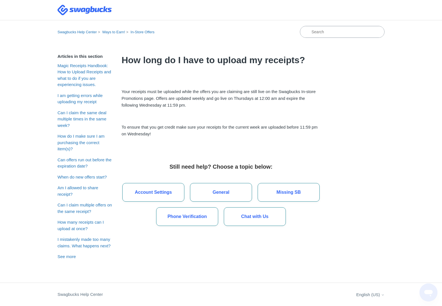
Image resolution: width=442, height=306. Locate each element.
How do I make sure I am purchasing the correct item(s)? (81, 142)
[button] (255, 216)
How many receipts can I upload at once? (81, 225)
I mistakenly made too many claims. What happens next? (84, 242)
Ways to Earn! (113, 32)
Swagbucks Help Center (77, 32)
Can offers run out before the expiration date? (85, 163)
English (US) (370, 294)
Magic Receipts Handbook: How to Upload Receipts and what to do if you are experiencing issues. (84, 75)
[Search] (342, 32)
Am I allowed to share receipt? (78, 191)
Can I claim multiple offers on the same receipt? (85, 208)
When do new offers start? (82, 177)
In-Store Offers (142, 32)
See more (67, 256)
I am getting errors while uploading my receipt (80, 98)
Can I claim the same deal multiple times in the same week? (82, 119)
